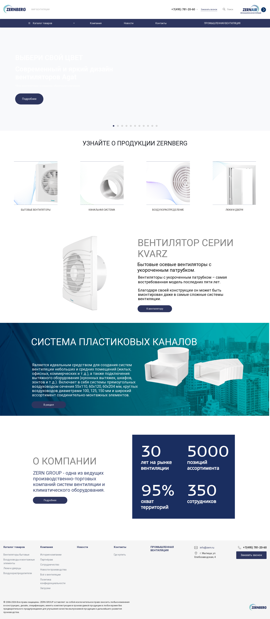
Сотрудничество (49, 564)
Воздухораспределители (17, 573)
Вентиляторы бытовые (16, 554)
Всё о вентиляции (50, 574)
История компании (50, 554)
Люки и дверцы (12, 568)
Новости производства (53, 569)
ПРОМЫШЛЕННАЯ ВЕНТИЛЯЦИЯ (162, 549)
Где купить (120, 554)
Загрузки (45, 588)
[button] (113, 126)
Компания (46, 547)
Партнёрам (46, 559)
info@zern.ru (207, 547)
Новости (82, 547)
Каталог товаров (14, 547)
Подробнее (29, 98)
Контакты (120, 547)
